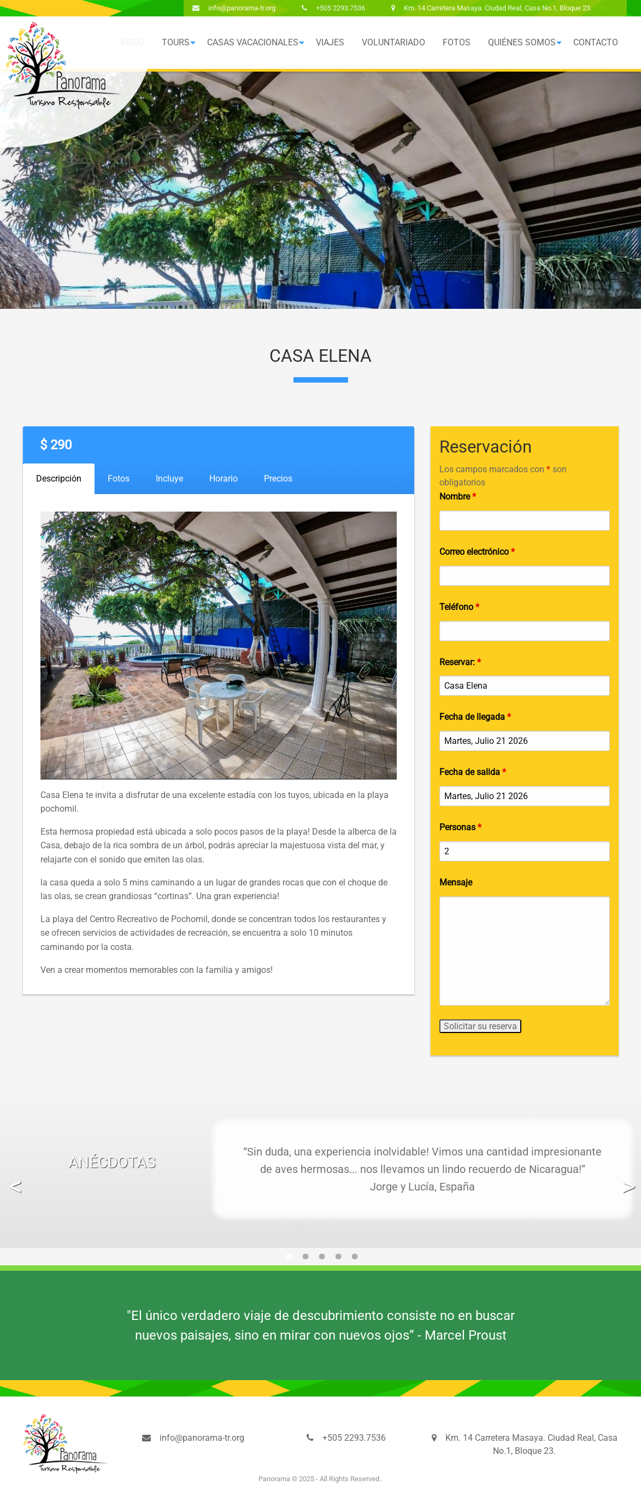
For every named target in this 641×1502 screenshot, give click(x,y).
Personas (460, 827)
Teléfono (459, 607)
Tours (176, 42)
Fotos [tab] (119, 478)
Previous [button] (14, 1177)
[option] (320, 1169)
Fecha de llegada (475, 717)
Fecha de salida (472, 772)
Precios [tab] (278, 478)
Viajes (330, 42)
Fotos (457, 42)
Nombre (457, 496)
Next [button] (626, 1177)
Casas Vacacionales (252, 42)
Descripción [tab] (58, 478)
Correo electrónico (477, 552)
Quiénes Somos (522, 42)
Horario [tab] (223, 478)
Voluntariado (393, 42)
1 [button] (288, 1259)
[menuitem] (175, 42)
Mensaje (455, 882)
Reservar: (460, 662)
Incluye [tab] (169, 478)
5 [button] (353, 1259)
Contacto (595, 42)
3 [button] (320, 1259)
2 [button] (304, 1259)
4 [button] (337, 1259)
